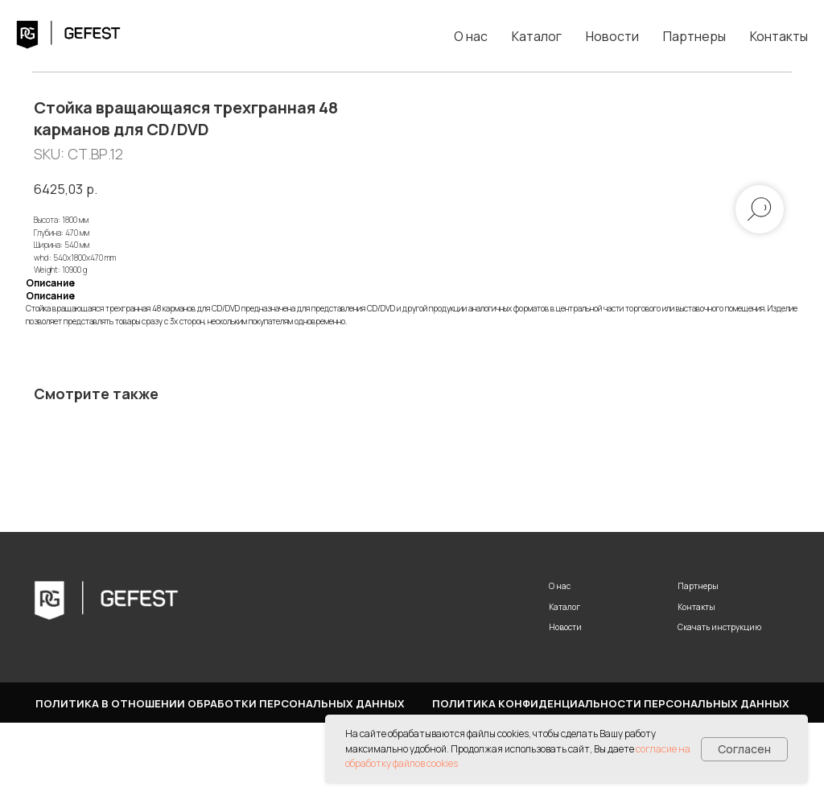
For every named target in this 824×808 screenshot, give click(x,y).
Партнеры (694, 36)
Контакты (779, 36)
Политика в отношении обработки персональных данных (220, 788)
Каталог (537, 36)
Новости (612, 36)
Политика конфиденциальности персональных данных (610, 788)
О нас (471, 36)
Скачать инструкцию (719, 712)
